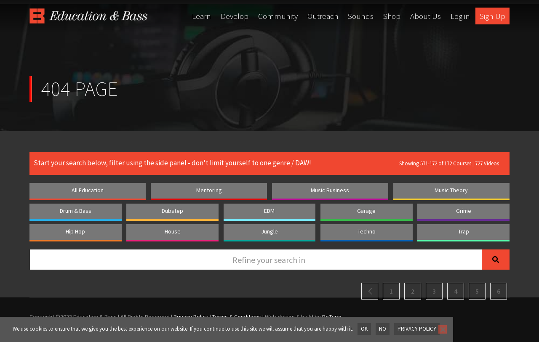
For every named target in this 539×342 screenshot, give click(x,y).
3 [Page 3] (434, 291)
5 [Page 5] (477, 291)
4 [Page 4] (455, 291)
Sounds (361, 16)
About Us (425, 16)
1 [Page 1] (391, 291)
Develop (234, 16)
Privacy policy (416, 328)
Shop (391, 16)
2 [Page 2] (412, 291)
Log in (460, 16)
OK (364, 328)
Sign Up (492, 16)
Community (278, 16)
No (382, 328)
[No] (441, 329)
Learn (201, 16)
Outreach (322, 16)
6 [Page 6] (498, 291)
